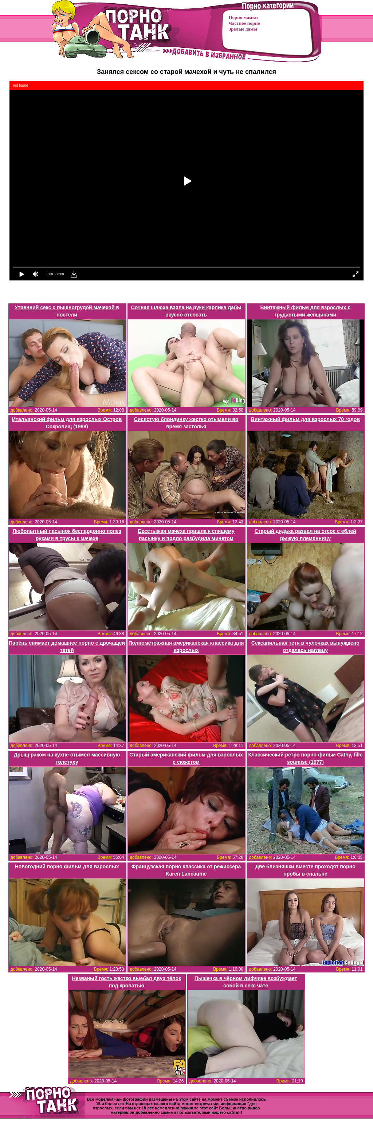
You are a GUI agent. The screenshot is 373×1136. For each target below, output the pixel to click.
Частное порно (244, 23)
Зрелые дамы (243, 29)
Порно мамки (243, 17)
